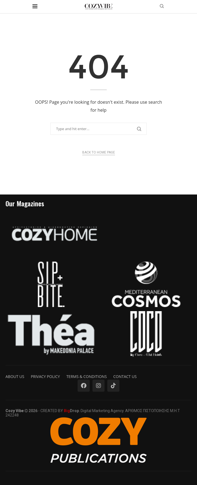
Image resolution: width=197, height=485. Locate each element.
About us (15, 376)
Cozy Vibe (15, 411)
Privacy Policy (45, 376)
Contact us (125, 376)
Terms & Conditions (86, 376)
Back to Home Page (98, 152)
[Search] (162, 6)
